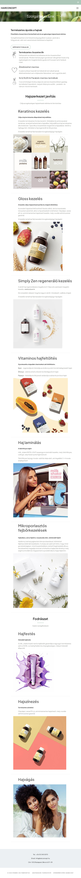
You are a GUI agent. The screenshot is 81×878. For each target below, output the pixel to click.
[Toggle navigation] (77, 8)
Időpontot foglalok (21, 47)
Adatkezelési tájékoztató (41, 872)
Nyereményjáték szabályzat (64, 872)
